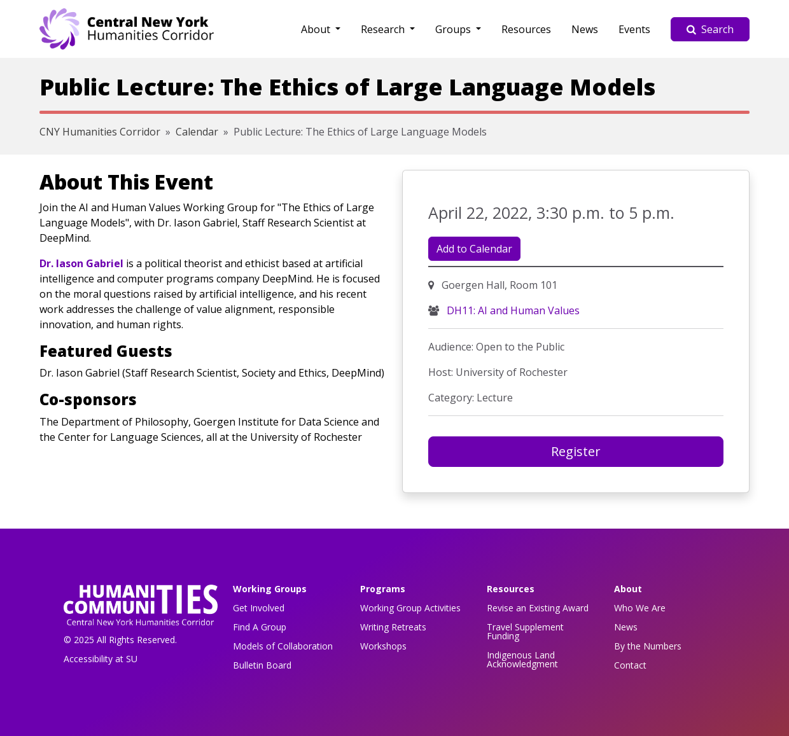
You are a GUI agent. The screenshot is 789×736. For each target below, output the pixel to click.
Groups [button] (454, 29)
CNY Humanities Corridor (99, 132)
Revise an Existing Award (538, 608)
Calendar (197, 132)
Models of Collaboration (283, 646)
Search (710, 29)
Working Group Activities (410, 608)
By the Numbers (647, 646)
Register (576, 451)
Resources (526, 29)
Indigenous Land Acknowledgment (522, 659)
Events (634, 29)
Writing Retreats (393, 627)
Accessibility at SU (100, 659)
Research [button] (384, 29)
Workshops (383, 646)
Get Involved (258, 608)
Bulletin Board (262, 665)
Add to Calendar (474, 249)
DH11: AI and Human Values (512, 310)
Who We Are (640, 608)
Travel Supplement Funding (525, 631)
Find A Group (259, 627)
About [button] (317, 29)
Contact (630, 665)
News (584, 29)
